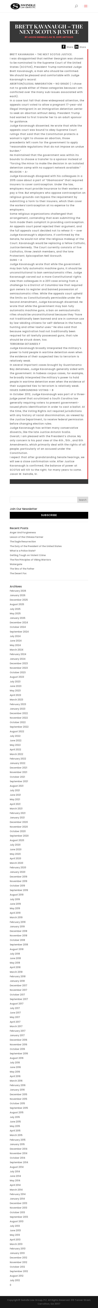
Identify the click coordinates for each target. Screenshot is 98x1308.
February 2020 (18, 867)
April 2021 (15, 804)
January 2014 (17, 1198)
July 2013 (15, 1225)
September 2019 (19, 890)
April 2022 (15, 749)
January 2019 (17, 926)
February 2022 (18, 758)
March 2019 (16, 917)
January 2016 (17, 1089)
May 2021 (15, 799)
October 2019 (17, 885)
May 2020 (15, 854)
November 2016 (18, 1044)
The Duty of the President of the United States (36, 546)
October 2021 (17, 776)
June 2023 (15, 686)
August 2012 (16, 1275)
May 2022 (15, 745)
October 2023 (18, 672)
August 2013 (16, 1221)
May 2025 (15, 613)
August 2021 (16, 785)
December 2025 (19, 599)
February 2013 (17, 1248)
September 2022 (19, 726)
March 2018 (16, 972)
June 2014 (15, 1176)
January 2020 (17, 872)
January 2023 (17, 708)
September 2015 (19, 1108)
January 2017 (17, 1035)
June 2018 (15, 958)
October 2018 (17, 940)
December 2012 (18, 1257)
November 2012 (18, 1262)
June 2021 (15, 794)
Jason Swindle (37, 37)
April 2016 (15, 1076)
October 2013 (17, 1212)
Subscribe (49, 515)
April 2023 (15, 695)
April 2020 (15, 858)
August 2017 (16, 1003)
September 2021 (19, 781)
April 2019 (15, 912)
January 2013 (17, 1253)
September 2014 (19, 1162)
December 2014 (18, 1148)
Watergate (16, 564)
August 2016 (16, 1058)
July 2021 (15, 790)
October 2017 (17, 994)
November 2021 (18, 772)
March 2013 (16, 1244)
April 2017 (15, 1021)
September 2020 (19, 835)
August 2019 (16, 894)
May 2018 (15, 962)
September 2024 (19, 631)
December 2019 (18, 876)
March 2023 (16, 699)
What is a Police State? (23, 550)
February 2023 (18, 704)
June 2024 (16, 640)
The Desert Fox (18, 573)
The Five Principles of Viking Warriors (30, 559)
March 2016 (16, 1080)
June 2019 (15, 903)
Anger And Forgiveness (23, 532)
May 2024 (15, 645)
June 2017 (15, 1012)
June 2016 (15, 1067)
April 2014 (15, 1185)
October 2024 (18, 627)
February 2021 (17, 813)
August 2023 (17, 676)
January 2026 (17, 595)
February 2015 (17, 1139)
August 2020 (17, 840)
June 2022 (15, 740)
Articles (68, 37)
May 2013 (15, 1234)
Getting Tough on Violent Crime (28, 555)
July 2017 (15, 1008)
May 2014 (15, 1180)
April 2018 (15, 967)
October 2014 (17, 1157)
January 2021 (17, 817)
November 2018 (18, 935)
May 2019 (15, 908)
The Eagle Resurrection (23, 541)
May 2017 (15, 1017)
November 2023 (19, 667)
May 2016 (15, 1071)
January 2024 (17, 658)
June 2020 (15, 849)
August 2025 (17, 604)
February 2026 (18, 590)
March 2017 (16, 1026)
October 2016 (17, 1049)
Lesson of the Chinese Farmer (26, 537)
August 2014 (17, 1167)
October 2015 (17, 1103)
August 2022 (17, 731)
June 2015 (15, 1121)
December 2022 (19, 713)
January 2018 (17, 981)
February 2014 (18, 1194)
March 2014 (16, 1189)
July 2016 (15, 1062)
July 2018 (15, 953)
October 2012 (17, 1266)
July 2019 (15, 899)
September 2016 (19, 1053)
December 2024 (19, 622)
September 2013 (19, 1216)
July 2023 (15, 681)
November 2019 (18, 881)
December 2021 (18, 767)
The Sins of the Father (22, 568)
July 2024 (15, 636)
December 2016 (18, 1039)
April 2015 (15, 1130)
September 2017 (19, 999)
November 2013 (18, 1207)
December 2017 (18, 985)
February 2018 (17, 976)
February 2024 (18, 654)
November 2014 (18, 1153)
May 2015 (15, 1126)
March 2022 (16, 754)
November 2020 (19, 826)
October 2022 (18, 722)
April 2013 (15, 1239)
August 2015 (16, 1112)
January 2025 (17, 618)
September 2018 (19, 944)
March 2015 (16, 1135)
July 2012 (15, 1280)
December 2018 (18, 931)
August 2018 (16, 949)
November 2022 (19, 717)
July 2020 (15, 844)
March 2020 (16, 863)
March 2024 (16, 649)
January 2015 (17, 1144)
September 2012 (19, 1271)
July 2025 (15, 609)
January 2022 (17, 763)
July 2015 (15, 1117)
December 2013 (18, 1203)
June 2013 (15, 1230)
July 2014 (15, 1171)
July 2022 (15, 736)
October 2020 (18, 831)
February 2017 (17, 1030)
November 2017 (18, 990)
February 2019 (17, 922)
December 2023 (19, 663)
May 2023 (15, 690)
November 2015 (18, 1098)
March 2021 (16, 808)
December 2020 (19, 822)
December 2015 (18, 1094)
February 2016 (17, 1085)
